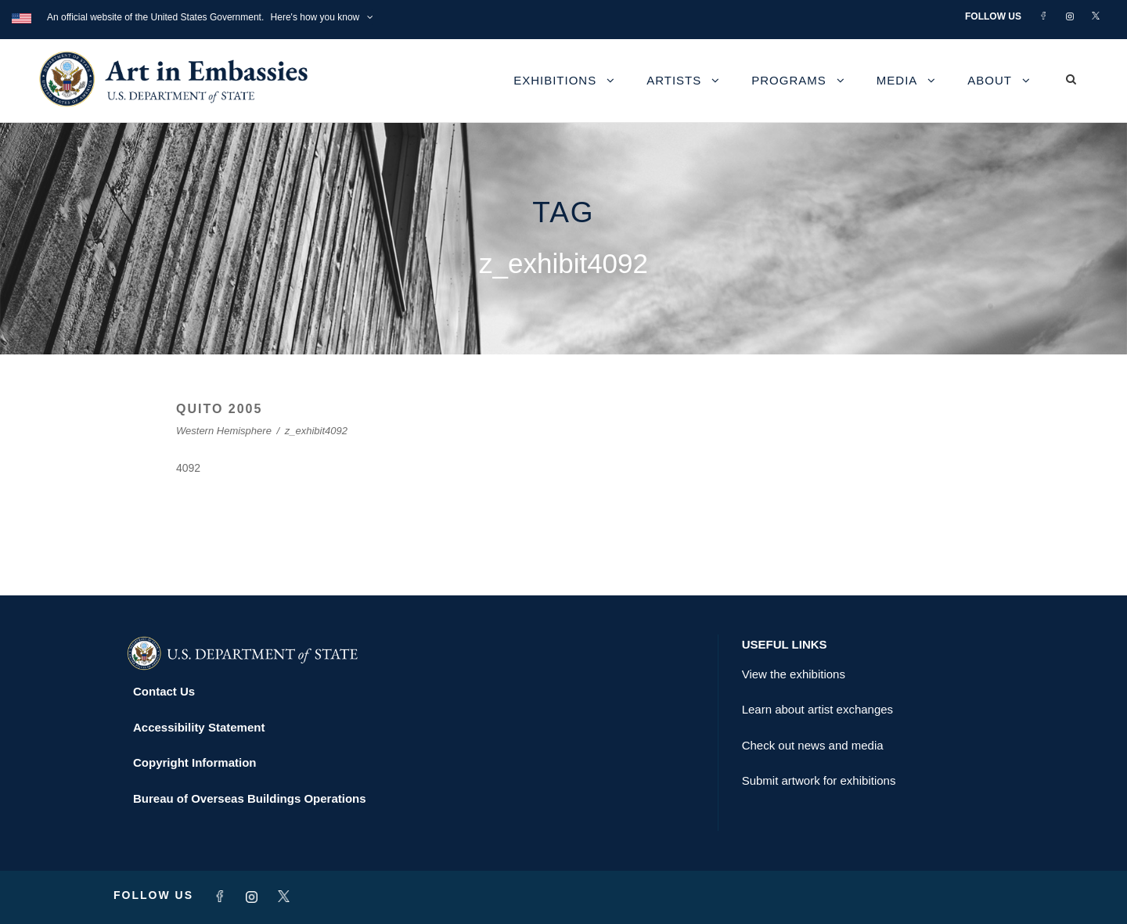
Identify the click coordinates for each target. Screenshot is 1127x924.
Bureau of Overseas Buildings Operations (249, 798)
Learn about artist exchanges (817, 709)
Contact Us (164, 691)
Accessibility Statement (199, 727)
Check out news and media (813, 745)
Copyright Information (195, 762)
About (989, 80)
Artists (673, 80)
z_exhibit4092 (316, 431)
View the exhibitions (793, 674)
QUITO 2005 (219, 408)
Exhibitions (554, 80)
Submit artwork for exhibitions (819, 780)
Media (897, 80)
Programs (788, 80)
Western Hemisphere (224, 431)
